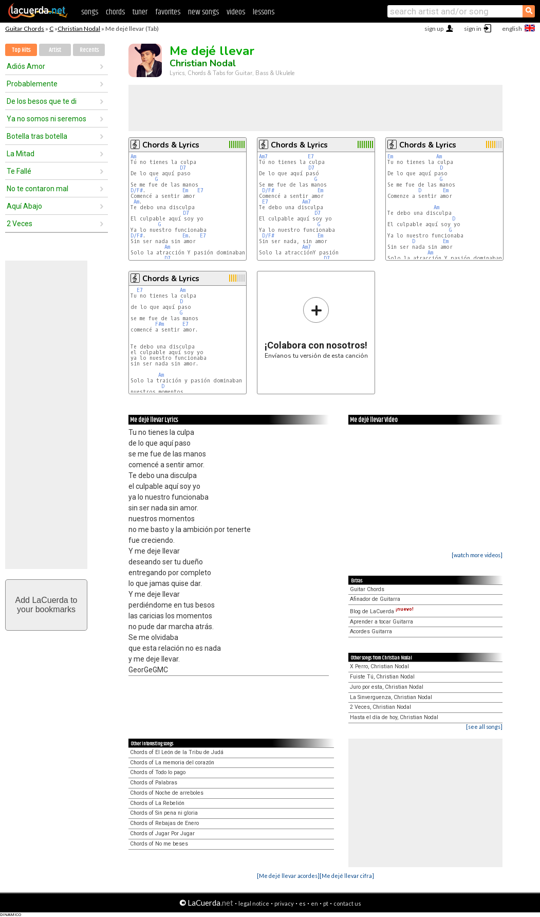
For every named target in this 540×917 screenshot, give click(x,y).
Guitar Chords (24, 28)
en (314, 903)
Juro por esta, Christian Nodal (386, 687)
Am (133, 156)
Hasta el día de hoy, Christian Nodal (394, 717)
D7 (183, 167)
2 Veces (19, 223)
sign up (433, 28)
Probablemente (32, 84)
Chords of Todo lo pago (157, 772)
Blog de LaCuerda (382, 611)
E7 (200, 190)
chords (115, 12)
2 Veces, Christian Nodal (380, 707)
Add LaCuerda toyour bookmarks (46, 605)
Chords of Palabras (153, 782)
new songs (203, 12)
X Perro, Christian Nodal (379, 666)
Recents (89, 50)
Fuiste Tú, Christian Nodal (382, 676)
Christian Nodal (79, 28)
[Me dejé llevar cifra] (347, 875)
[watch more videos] (477, 555)
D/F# (137, 190)
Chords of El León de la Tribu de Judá (177, 752)
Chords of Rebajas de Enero (164, 823)
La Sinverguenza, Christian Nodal (391, 697)
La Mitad (20, 154)
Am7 (263, 156)
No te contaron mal (37, 189)
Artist (55, 50)
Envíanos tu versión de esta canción (316, 328)
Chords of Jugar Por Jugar (162, 833)
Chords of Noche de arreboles (166, 793)
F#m (159, 324)
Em (185, 190)
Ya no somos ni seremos (46, 119)
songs (89, 12)
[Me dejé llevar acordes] (288, 875)
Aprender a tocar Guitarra (381, 621)
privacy (284, 903)
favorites (167, 12)
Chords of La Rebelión (157, 803)
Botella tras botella (37, 136)
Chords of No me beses (159, 843)
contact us (347, 903)
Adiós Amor (26, 66)
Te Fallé (19, 171)
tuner (140, 12)
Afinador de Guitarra (375, 599)
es (302, 903)
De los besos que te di (42, 101)
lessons (263, 12)
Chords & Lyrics (170, 145)
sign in (472, 28)
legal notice (253, 903)
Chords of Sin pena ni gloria (164, 813)
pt (325, 903)
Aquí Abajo (24, 206)
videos (236, 12)
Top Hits (21, 50)
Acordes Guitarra (371, 631)
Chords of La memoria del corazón (172, 762)
